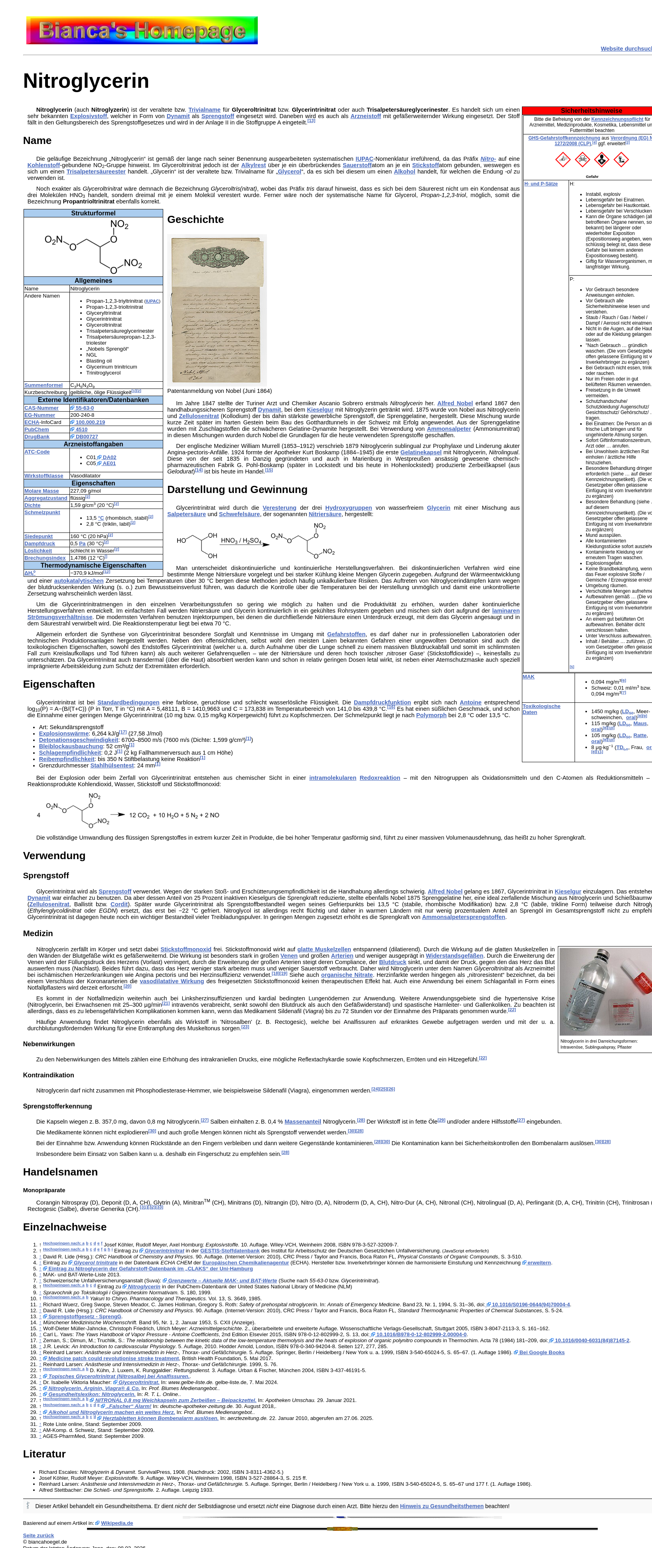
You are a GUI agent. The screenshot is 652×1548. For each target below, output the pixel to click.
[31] (144, 1207)
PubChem (36, 429)
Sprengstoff (218, 116)
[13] (311, 120)
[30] (152, 1130)
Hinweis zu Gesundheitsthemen (442, 1506)
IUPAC (364, 159)
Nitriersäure (325, 514)
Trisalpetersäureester (96, 171)
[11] (599, 751)
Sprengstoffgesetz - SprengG (82, 1316)
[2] (627, 142)
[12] (107, 571)
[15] (269, 469)
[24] (375, 1089)
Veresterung (279, 508)
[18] (276, 973)
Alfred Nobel (455, 403)
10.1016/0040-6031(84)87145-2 (589, 1340)
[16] (391, 706)
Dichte (32, 505)
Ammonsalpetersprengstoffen (463, 917)
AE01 (106, 463)
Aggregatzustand (45, 498)
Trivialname (204, 109)
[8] (640, 716)
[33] (160, 1207)
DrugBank (36, 437)
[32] (152, 1207)
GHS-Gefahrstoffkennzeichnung (564, 138)
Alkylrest (253, 165)
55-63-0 (82, 408)
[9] (644, 716)
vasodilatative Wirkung (172, 981)
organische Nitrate (347, 975)
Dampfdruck (39, 543)
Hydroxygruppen (348, 508)
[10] (611, 728)
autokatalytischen (79, 581)
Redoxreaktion (380, 778)
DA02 (106, 457)
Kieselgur (320, 409)
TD (622, 747)
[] (106, 556)
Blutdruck (392, 962)
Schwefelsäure (239, 514)
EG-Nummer (39, 415)
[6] (623, 680)
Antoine (471, 702)
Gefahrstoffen (346, 634)
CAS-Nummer (41, 408)
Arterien (342, 955)
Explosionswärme (64, 733)
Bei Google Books (539, 1352)
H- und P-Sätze (541, 184)
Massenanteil (303, 1121)
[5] (572, 667)
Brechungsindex (44, 558)
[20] (128, 986)
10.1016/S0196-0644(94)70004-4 (527, 1304)
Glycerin (438, 508)
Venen (289, 955)
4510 (78, 429)
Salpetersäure (186, 514)
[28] (361, 1120)
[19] (284, 973)
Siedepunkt (38, 536)
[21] (166, 1003)
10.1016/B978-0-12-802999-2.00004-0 (417, 1334)
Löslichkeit (38, 551)
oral (631, 717)
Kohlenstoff (44, 165)
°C (101, 518)
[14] (199, 469)
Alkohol (404, 171)
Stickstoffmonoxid (185, 949)
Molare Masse (41, 491)
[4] (595, 142)
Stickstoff (425, 165)
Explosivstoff (88, 116)
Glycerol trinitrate (93, 1263)
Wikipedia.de (117, 1523)
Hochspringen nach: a (64, 1243)
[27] (205, 1120)
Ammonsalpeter (449, 429)
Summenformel (43, 385)
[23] (245, 1026)
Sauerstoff (357, 165)
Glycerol (289, 171)
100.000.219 (87, 422)
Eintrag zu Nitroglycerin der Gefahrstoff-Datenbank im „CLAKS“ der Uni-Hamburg (148, 1269)
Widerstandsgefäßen (454, 955)
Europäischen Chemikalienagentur (245, 1263)
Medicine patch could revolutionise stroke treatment (111, 1358)
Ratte (639, 735)
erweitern (536, 1263)
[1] (134, 390)
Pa (82, 543)
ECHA (31, 422)
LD (628, 711)
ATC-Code (36, 452)
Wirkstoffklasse (43, 476)
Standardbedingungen (128, 702)
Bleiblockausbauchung (71, 746)
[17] (123, 732)
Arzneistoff (365, 116)
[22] (512, 1009)
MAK (529, 677)
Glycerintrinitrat (161, 1251)
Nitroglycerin (141, 1287)
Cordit (119, 904)
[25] (383, 1089)
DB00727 (84, 437)
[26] (391, 1089)
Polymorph (431, 715)
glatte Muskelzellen (324, 949)
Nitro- (488, 159)
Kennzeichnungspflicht (617, 119)
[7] (623, 692)
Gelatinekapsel (420, 452)
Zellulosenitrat (199, 416)
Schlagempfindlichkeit (70, 752)
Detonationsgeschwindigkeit (79, 740)
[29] (442, 1120)
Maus (640, 723)
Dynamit (178, 116)
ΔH (30, 573)
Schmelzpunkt (42, 512)
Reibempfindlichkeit (67, 759)
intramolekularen (332, 778)
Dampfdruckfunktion (382, 702)
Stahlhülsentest (112, 765)
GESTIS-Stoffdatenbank (230, 1251)
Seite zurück (38, 1535)
